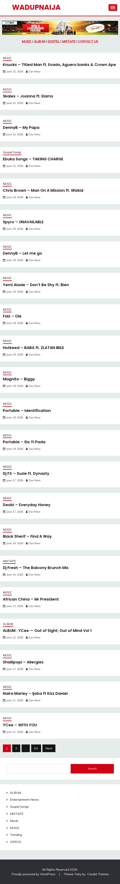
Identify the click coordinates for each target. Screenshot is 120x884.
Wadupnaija (36, 7)
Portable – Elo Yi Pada (24, 442)
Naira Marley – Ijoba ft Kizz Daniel (35, 693)
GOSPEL (54, 41)
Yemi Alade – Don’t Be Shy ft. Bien (36, 284)
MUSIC (27, 41)
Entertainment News (24, 799)
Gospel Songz (12, 152)
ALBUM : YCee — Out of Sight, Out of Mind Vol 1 (47, 630)
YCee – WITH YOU (20, 725)
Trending (16, 835)
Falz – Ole (12, 316)
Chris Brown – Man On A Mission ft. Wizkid (43, 190)
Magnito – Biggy (19, 379)
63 (36, 748)
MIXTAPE (69, 41)
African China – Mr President (31, 599)
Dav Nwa (34, 71)
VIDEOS (15, 842)
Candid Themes (98, 874)
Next (48, 748)
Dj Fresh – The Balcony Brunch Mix (36, 567)
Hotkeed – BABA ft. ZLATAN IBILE (33, 347)
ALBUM (39, 41)
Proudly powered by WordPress (34, 874)
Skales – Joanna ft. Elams (28, 96)
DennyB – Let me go (22, 253)
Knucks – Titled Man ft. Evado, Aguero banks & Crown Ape (59, 64)
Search (92, 768)
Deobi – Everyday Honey (26, 504)
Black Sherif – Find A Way (27, 536)
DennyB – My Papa (21, 127)
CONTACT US (88, 41)
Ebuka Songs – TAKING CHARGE (33, 159)
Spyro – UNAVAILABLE (23, 222)
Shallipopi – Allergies (23, 662)
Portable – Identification (27, 410)
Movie (14, 821)
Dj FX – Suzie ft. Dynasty (26, 473)
